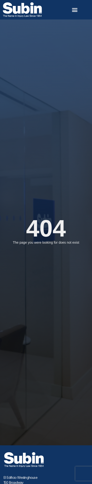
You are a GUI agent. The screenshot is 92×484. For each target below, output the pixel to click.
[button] (74, 9)
